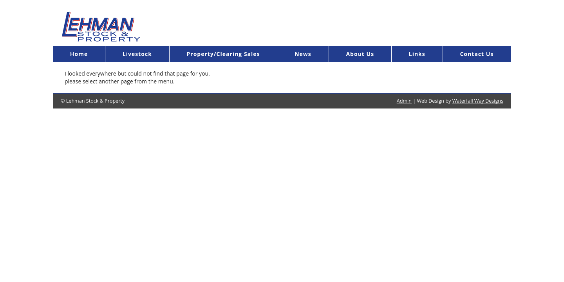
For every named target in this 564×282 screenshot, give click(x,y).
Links (417, 54)
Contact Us (477, 54)
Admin (404, 101)
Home (79, 54)
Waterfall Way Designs (477, 101)
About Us (360, 54)
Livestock (137, 54)
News (303, 54)
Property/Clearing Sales (223, 54)
